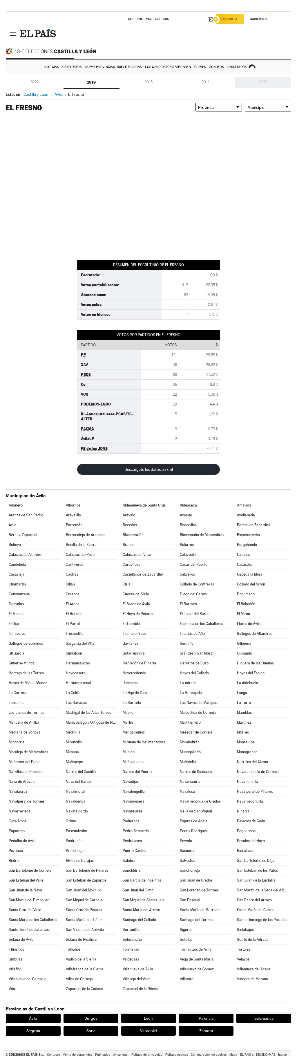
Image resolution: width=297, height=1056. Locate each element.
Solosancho (132, 939)
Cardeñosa (131, 564)
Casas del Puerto (193, 564)
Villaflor (15, 969)
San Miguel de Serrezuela (143, 900)
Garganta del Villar (81, 643)
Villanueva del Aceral (254, 969)
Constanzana (19, 594)
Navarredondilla (250, 801)
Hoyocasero (76, 673)
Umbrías (15, 959)
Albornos (73, 505)
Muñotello (188, 762)
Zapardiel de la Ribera (140, 989)
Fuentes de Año (192, 633)
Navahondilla (247, 781)
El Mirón (243, 614)
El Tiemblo (131, 623)
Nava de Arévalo (22, 781)
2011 (205, 82)
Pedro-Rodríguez (194, 831)
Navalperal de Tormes (27, 801)
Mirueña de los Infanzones (144, 742)
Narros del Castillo (81, 772)
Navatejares (132, 811)
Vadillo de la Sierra (81, 959)
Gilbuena (244, 643)
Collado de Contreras (197, 584)
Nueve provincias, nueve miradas (113, 67)
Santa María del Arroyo (141, 910)
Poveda (186, 841)
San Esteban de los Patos (257, 870)
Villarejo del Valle (137, 979)
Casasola (244, 564)
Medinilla (73, 732)
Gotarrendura (134, 653)
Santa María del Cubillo (255, 910)
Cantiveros (74, 564)
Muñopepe (74, 762)
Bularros (187, 545)
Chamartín (17, 584)
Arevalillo (73, 515)
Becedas (130, 525)
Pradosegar (75, 850)
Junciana (130, 683)
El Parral (73, 623)
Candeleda (17, 564)
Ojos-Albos (17, 821)
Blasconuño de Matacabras (202, 535)
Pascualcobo (76, 831)
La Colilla (73, 693)
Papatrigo (17, 831)
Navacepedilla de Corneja (258, 772)
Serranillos (131, 929)
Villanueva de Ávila (138, 969)
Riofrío (14, 860)
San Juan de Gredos (196, 880)
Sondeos (216, 67)
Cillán (70, 584)
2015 (148, 82)
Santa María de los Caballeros (33, 920)
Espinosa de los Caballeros (201, 623)
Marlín (128, 722)
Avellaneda (246, 515)
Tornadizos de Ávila (195, 949)
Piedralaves (132, 841)
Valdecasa (131, 959)
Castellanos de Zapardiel (143, 574)
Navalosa (187, 791)
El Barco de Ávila (136, 604)
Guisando (244, 653)
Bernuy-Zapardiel (23, 535)
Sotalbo (186, 939)
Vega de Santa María (196, 959)
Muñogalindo (190, 752)
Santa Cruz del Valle (25, 910)
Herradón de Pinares (140, 663)
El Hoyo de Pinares (138, 614)
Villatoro (186, 979)
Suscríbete (232, 19)
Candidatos (72, 67)
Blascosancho (248, 535)
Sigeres (186, 929)
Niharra (243, 811)
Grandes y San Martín (197, 653)
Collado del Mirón (251, 584)
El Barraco (188, 604)
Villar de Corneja (79, 979)
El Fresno (16, 614)
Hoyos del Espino (251, 673)
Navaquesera (133, 801)
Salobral (129, 860)
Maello (128, 712)
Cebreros (187, 574)
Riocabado (245, 850)
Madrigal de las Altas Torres (88, 712)
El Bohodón (246, 604)
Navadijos (131, 781)
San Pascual (190, 900)
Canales (243, 554)
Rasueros (187, 850)
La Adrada (188, 683)
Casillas (72, 574)
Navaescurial (190, 781)
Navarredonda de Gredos (200, 801)
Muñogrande (247, 752)
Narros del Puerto (137, 772)
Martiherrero (190, 722)
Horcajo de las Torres (26, 673)
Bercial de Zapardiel (253, 525)
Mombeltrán (190, 742)
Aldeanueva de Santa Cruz (144, 505)
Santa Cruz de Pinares (84, 910)
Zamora (206, 1030)
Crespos (72, 594)
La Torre (244, 702)
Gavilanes (130, 643)
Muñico (129, 752)
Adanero (16, 505)
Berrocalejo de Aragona (85, 535)
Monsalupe (246, 742)
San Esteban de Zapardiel (86, 880)
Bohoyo (15, 545)
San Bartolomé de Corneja (30, 870)
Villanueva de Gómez (197, 969)
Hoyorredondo (134, 673)
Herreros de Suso (194, 663)
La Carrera (17, 693)
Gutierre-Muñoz (21, 663)
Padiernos (131, 821)
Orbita (71, 821)
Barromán (74, 525)
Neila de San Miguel (196, 811)
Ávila (13, 525)
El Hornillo (74, 614)
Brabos (128, 545)
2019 (91, 82)
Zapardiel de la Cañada (84, 989)
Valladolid (148, 1030)
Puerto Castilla (134, 850)
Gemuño (186, 643)
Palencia (206, 1018)
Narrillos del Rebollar (26, 772)
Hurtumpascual (78, 683)
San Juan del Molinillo (83, 890)
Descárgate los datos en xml (148, 469)
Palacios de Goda (251, 821)
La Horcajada (191, 693)
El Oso (14, 623)
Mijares (243, 732)
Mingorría (16, 742)
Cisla (127, 584)
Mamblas (244, 712)
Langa (242, 693)
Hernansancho (78, 663)
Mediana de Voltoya (24, 732)
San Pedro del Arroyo (254, 900)
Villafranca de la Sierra (84, 969)
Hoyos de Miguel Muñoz (28, 683)
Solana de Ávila (21, 939)
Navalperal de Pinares (255, 791)
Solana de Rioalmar (82, 939)
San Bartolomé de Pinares (87, 870)
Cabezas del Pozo (80, 554)
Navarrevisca (19, 811)
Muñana (72, 752)
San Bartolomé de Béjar (256, 860)
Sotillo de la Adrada (253, 939)
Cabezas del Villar (137, 554)
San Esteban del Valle (26, 880)
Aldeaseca (188, 505)
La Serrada (132, 702)
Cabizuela (188, 554)
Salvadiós (187, 860)
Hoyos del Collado (194, 673)
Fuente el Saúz (134, 633)
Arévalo (129, 515)
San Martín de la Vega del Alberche (262, 890)
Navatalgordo (77, 811)
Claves (200, 67)
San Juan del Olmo (138, 890)
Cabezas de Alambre (25, 554)
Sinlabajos (245, 929)
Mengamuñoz (134, 732)
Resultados (237, 67)
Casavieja (16, 574)
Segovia (33, 1030)
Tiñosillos (16, 949)
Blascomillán (133, 535)
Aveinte (186, 515)
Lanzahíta (17, 702)
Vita (12, 989)
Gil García (16, 653)
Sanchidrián (132, 870)
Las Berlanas (76, 702)
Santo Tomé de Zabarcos (29, 929)
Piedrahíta (74, 841)
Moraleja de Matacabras (28, 752)
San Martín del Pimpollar (29, 900)
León (148, 1018)
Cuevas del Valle (136, 594)
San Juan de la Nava (25, 890)
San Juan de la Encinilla (256, 880)
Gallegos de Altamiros (254, 633)
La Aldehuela (247, 683)
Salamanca (264, 1018)
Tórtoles (243, 949)
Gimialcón (74, 653)
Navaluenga (75, 801)
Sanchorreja (190, 870)
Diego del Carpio (193, 594)
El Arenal (73, 604)
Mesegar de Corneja (196, 732)
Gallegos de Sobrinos (26, 643)
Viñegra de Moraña (252, 979)
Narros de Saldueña (196, 772)
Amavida (244, 505)
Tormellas (131, 949)
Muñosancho (133, 762)
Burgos (90, 1018)
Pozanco (16, 850)
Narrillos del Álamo (252, 762)
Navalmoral (75, 791)
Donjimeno (246, 594)
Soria (90, 1030)
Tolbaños (73, 949)
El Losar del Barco (194, 614)
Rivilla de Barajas (80, 860)
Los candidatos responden (168, 67)
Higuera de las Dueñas (255, 663)
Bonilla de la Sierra (81, 545)
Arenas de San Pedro (26, 515)
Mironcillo (74, 742)
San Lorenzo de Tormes (199, 890)
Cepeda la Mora (249, 574)
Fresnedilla (75, 633)
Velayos (243, 959)
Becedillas (188, 525)
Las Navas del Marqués (199, 702)
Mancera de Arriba (24, 722)
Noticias (51, 67)
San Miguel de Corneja (84, 900)
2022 (34, 82)
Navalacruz (18, 791)
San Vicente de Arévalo (85, 929)
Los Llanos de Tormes (26, 712)
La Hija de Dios (135, 693)
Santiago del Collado (139, 920)
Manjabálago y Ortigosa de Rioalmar (91, 722)
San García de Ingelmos (142, 880)
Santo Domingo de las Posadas (262, 920)
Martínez (244, 722)
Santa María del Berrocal (200, 910)
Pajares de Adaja (193, 821)
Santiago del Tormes (196, 920)
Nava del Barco (78, 781)
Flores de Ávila (249, 623)
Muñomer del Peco (24, 762)
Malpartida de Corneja (198, 712)
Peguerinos (246, 831)
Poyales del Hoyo (251, 841)
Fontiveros (17, 633)
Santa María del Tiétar (84, 920)
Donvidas (16, 604)
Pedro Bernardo (136, 831)
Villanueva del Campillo (27, 979)
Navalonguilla (134, 791)
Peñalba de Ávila (22, 841)
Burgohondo (247, 545)
